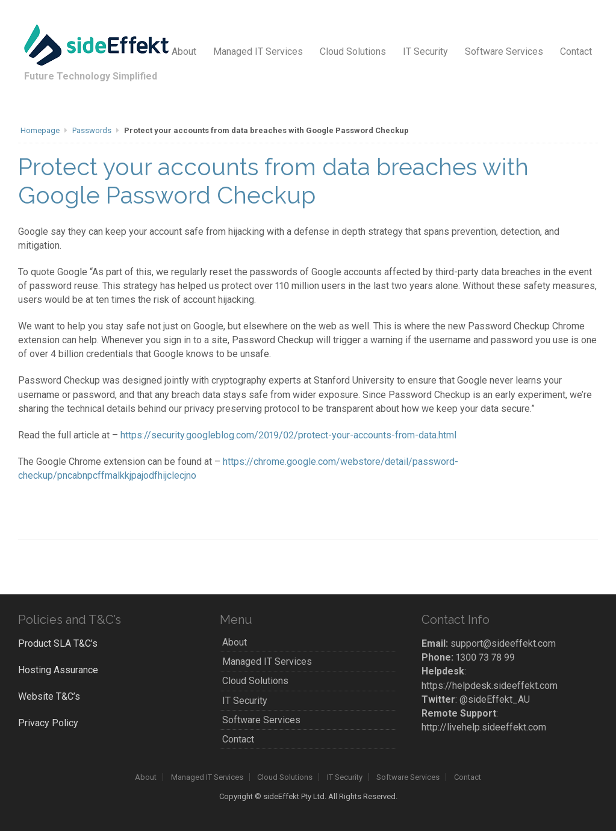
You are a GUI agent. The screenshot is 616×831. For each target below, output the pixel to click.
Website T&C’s (49, 696)
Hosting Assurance (58, 670)
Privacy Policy (48, 723)
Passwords (91, 130)
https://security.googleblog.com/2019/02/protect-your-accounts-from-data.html (288, 435)
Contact (576, 51)
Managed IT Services (258, 51)
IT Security (425, 51)
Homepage (40, 130)
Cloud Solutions (353, 51)
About (184, 51)
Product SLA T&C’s (58, 643)
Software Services (504, 51)
